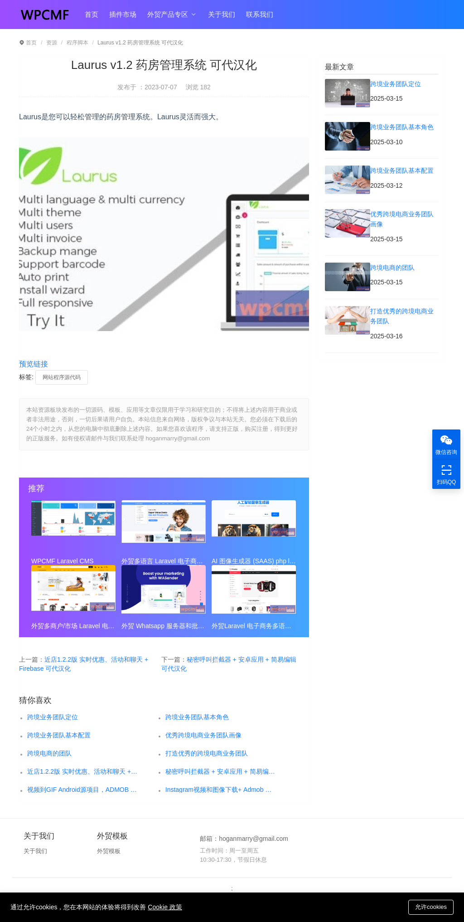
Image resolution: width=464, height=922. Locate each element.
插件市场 (122, 14)
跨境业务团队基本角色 (197, 717)
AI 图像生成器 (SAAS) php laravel (254, 561)
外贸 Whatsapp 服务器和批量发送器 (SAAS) (163, 625)
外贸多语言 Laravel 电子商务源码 (163, 561)
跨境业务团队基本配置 (59, 735)
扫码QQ (446, 474)
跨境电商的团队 (49, 753)
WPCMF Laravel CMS (62, 561)
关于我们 (221, 14)
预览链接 (33, 364)
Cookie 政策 (165, 907)
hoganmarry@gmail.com (253, 838)
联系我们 (259, 14)
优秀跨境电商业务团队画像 (203, 735)
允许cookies (431, 906)
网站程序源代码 (62, 377)
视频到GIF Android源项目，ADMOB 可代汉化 (82, 789)
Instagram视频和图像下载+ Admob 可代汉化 (220, 789)
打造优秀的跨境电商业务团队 (206, 753)
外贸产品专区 (172, 14)
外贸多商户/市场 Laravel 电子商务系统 (73, 625)
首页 (91, 14)
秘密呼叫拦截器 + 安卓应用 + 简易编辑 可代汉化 (220, 771)
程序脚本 (77, 42)
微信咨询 (446, 444)
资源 (51, 42)
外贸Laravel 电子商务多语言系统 (254, 625)
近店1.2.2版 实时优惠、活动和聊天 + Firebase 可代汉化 (82, 771)
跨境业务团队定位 (52, 717)
